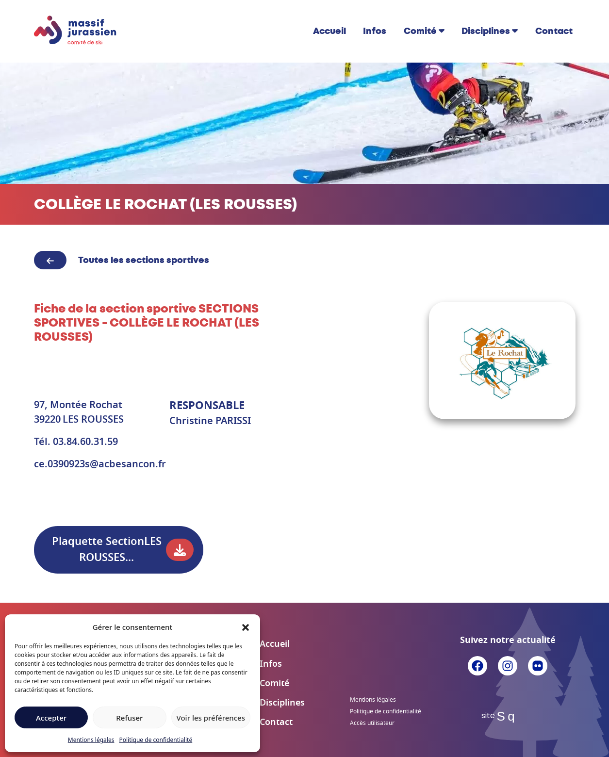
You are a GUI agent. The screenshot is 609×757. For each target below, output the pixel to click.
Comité (420, 31)
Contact (554, 31)
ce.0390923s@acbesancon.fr (100, 464)
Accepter (51, 718)
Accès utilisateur (372, 723)
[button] (245, 627)
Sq (507, 716)
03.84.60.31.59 (85, 442)
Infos (374, 31)
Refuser (129, 718)
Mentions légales (91, 740)
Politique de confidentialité (155, 740)
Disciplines (485, 31)
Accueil (329, 31)
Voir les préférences (211, 718)
